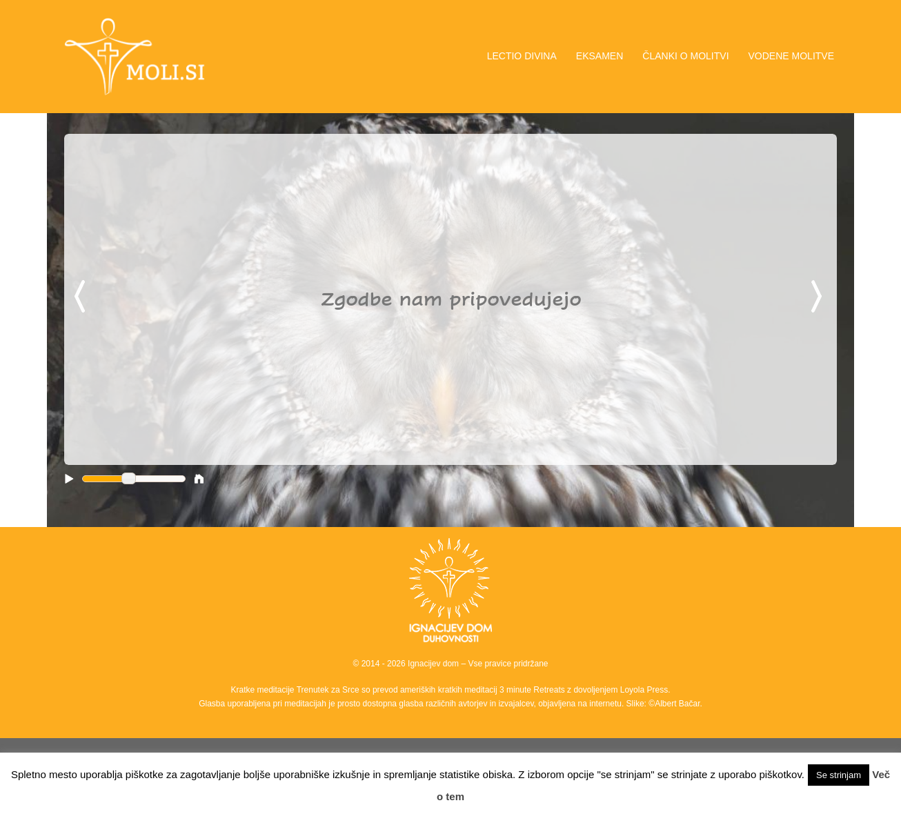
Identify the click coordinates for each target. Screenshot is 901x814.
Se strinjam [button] (838, 775)
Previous (82, 297)
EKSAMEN (599, 55)
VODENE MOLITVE (791, 55)
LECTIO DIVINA (522, 55)
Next (818, 297)
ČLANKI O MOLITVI (685, 55)
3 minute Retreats (533, 690)
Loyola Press (644, 690)
